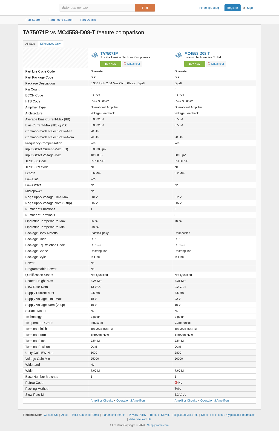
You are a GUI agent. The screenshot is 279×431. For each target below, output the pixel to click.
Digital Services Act (186, 414)
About (64, 414)
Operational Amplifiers (131, 400)
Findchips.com (38, 8)
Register (232, 7)
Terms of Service (160, 414)
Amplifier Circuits (102, 400)
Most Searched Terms (85, 414)
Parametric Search (113, 414)
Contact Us (51, 414)
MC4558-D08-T (197, 53)
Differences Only (50, 43)
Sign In (251, 7)
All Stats (30, 43)
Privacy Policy (137, 414)
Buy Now (110, 63)
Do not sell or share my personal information (228, 414)
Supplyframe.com (158, 425)
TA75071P (109, 53)
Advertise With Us (140, 419)
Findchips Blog (209, 7)
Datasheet (132, 63)
